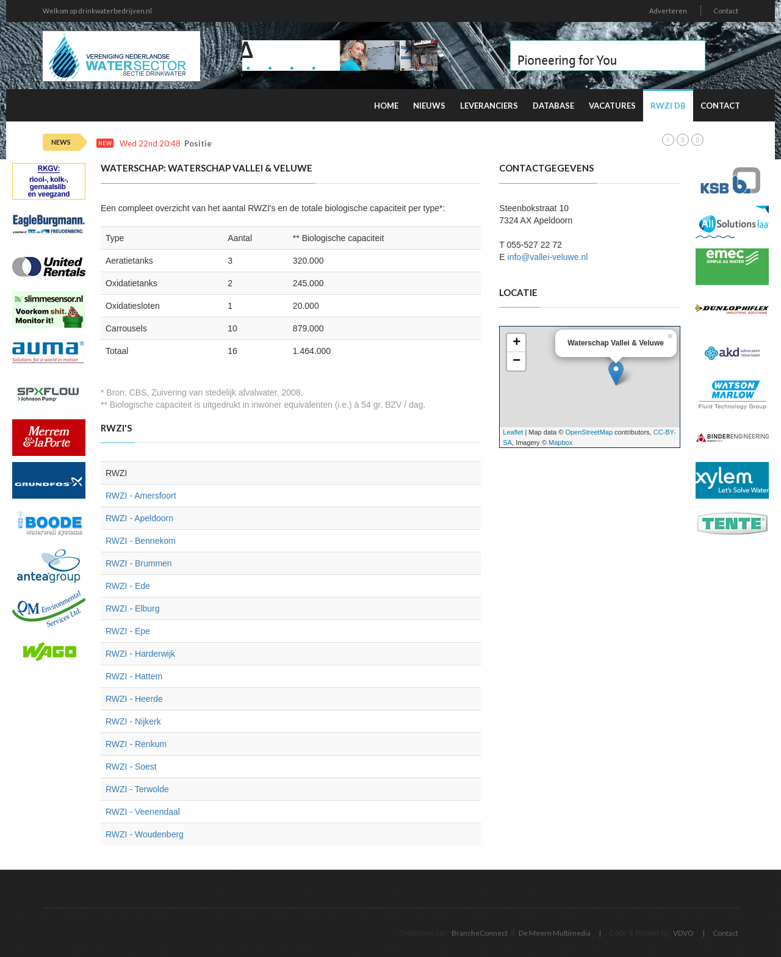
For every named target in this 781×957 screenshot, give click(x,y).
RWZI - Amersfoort (141, 495)
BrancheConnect (480, 932)
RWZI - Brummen (139, 563)
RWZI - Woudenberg (145, 834)
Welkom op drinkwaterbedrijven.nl (97, 11)
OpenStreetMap (589, 432)
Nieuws (429, 105)
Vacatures (612, 105)
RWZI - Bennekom (141, 541)
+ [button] (516, 343)
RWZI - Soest (131, 766)
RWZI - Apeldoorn (139, 518)
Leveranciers (489, 105)
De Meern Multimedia (555, 932)
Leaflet (513, 432)
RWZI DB (668, 105)
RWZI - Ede (128, 586)
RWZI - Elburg (132, 608)
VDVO (683, 932)
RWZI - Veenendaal (143, 812)
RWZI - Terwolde (137, 789)
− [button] (516, 361)
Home (386, 105)
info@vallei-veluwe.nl (548, 257)
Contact (725, 11)
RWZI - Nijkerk (133, 721)
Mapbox (560, 442)
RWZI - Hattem (134, 676)
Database (553, 105)
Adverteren (668, 11)
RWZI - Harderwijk (140, 654)
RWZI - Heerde (134, 699)
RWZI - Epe (128, 631)
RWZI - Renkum (136, 744)
